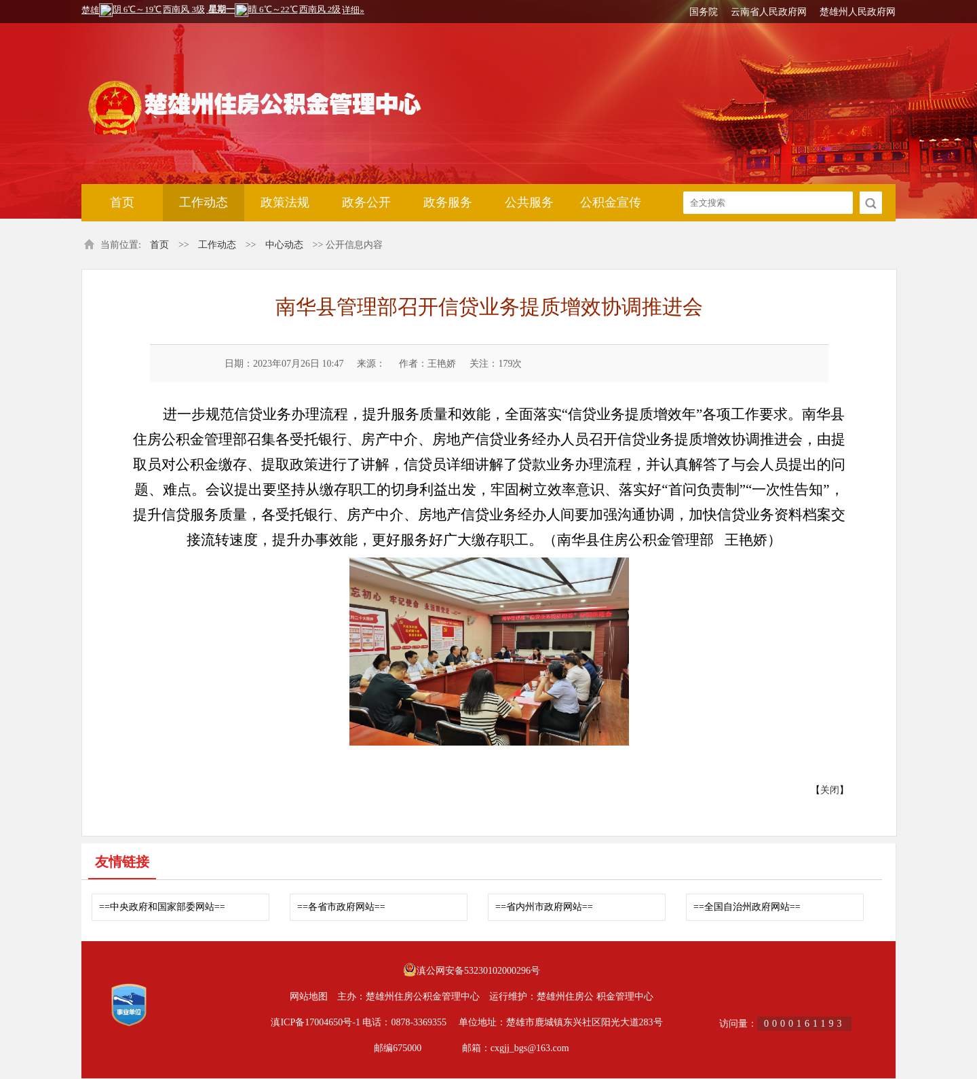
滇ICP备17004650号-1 (315, 1022)
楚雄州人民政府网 (858, 12)
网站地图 (309, 996)
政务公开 (366, 202)
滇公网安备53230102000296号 (478, 971)
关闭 (829, 790)
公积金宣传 (610, 202)
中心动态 (284, 245)
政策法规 (285, 202)
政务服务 (447, 202)
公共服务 (529, 202)
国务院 (703, 12)
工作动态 (203, 202)
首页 (122, 202)
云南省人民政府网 (769, 12)
